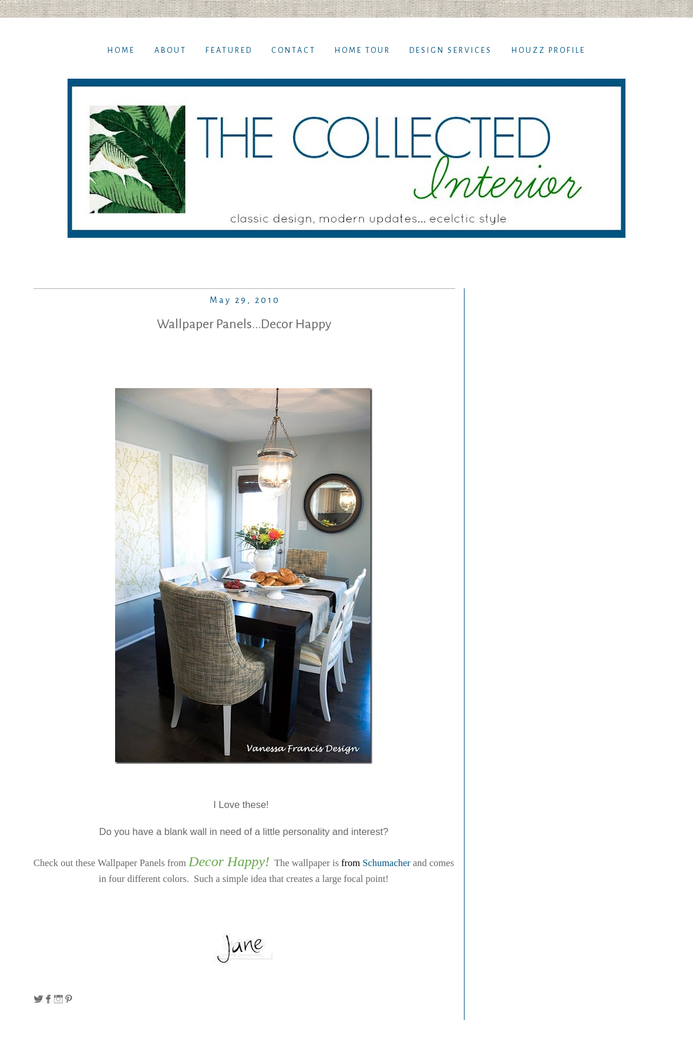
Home (121, 50)
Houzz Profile (549, 50)
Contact (293, 50)
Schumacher (387, 862)
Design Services (450, 50)
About (170, 50)
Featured (229, 50)
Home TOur (363, 50)
